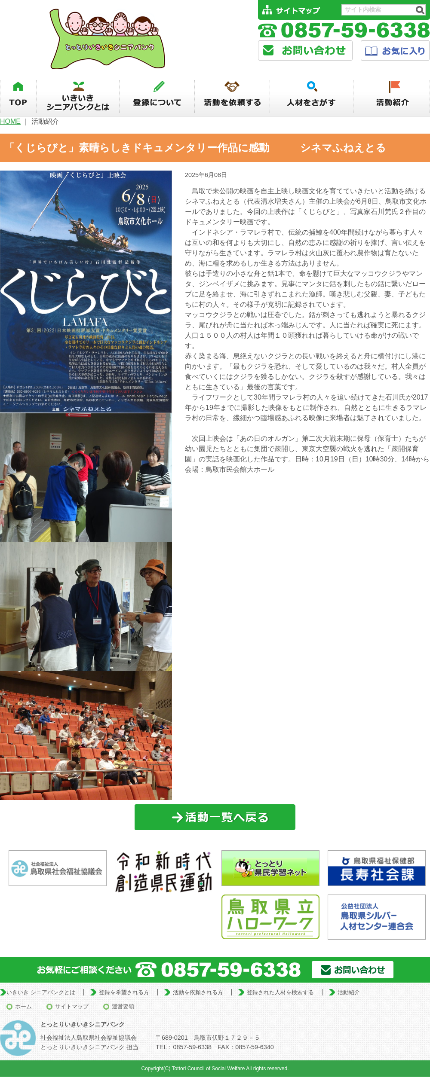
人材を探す (312, 97)
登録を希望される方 (124, 992)
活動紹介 (392, 97)
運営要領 (123, 1006)
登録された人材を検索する (280, 992)
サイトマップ (72, 1006)
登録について (157, 97)
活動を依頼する (232, 97)
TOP (18, 97)
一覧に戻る (215, 817)
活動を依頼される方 (198, 992)
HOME (10, 121)
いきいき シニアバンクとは (40, 992)
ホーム (23, 1006)
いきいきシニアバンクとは (78, 97)
